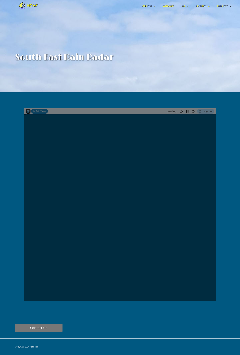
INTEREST (222, 6)
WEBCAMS (168, 6)
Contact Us (38, 327)
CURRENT (147, 6)
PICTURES (201, 6)
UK (183, 6)
